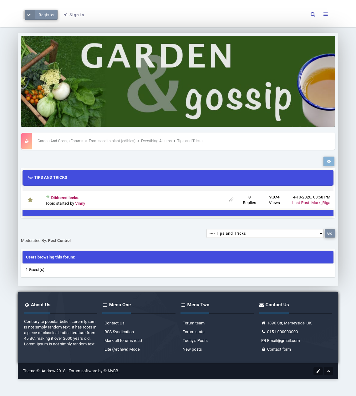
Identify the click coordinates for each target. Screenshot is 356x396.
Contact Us (114, 323)
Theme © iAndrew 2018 (45, 370)
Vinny (80, 203)
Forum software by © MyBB (94, 370)
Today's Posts (195, 340)
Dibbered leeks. (65, 197)
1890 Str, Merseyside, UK (286, 323)
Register (40, 14)
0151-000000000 (279, 331)
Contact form (276, 349)
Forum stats (194, 331)
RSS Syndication (119, 331)
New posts (192, 349)
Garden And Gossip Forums (60, 141)
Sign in (73, 15)
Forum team (194, 323)
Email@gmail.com (280, 340)
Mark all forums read (123, 340)
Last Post (300, 202)
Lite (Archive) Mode (122, 349)
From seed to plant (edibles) (112, 141)
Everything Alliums (156, 141)
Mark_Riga (320, 202)
